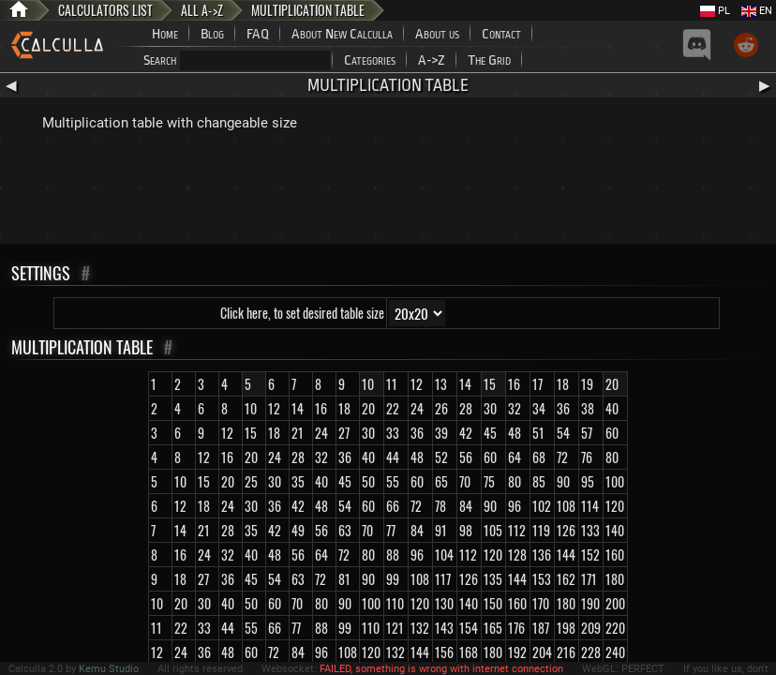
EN (756, 11)
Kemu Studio (109, 669)
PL (715, 11)
